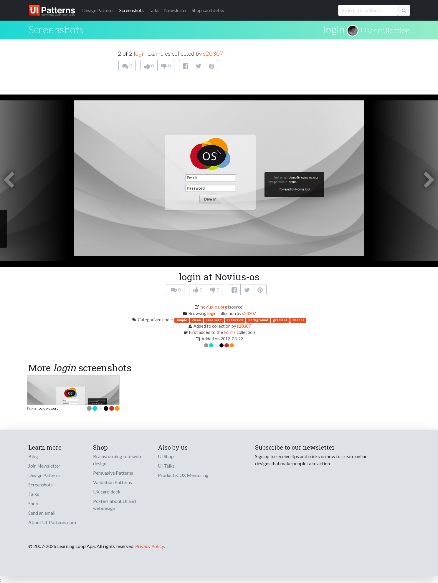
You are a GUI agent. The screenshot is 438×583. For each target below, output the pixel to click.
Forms (230, 332)
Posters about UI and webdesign (114, 504)
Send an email (41, 513)
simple (181, 320)
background (258, 320)
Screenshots (131, 10)
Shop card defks (208, 10)
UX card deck (106, 491)
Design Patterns (44, 475)
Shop (33, 503)
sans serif (214, 320)
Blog (33, 456)
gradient (280, 320)
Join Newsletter (44, 465)
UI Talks (166, 465)
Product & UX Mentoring (183, 475)
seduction (235, 320)
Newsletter (175, 10)
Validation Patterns (112, 482)
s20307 (213, 53)
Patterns (98, 10)
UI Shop (166, 456)
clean (196, 320)
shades (298, 320)
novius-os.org (214, 306)
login (334, 29)
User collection (385, 30)
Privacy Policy (149, 546)
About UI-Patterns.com (52, 522)
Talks (153, 10)
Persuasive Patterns (113, 473)
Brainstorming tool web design (117, 459)
